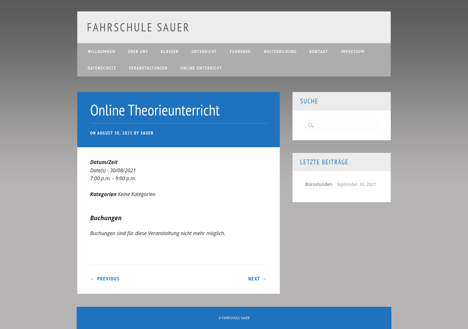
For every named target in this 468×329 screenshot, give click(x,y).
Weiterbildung (280, 51)
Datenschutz (101, 68)
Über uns (138, 51)
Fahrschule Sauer (138, 27)
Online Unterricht (201, 68)
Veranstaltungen (148, 68)
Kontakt (318, 51)
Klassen (170, 51)
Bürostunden (319, 184)
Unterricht (204, 51)
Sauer (147, 133)
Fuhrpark (240, 51)
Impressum (353, 51)
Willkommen (101, 51)
